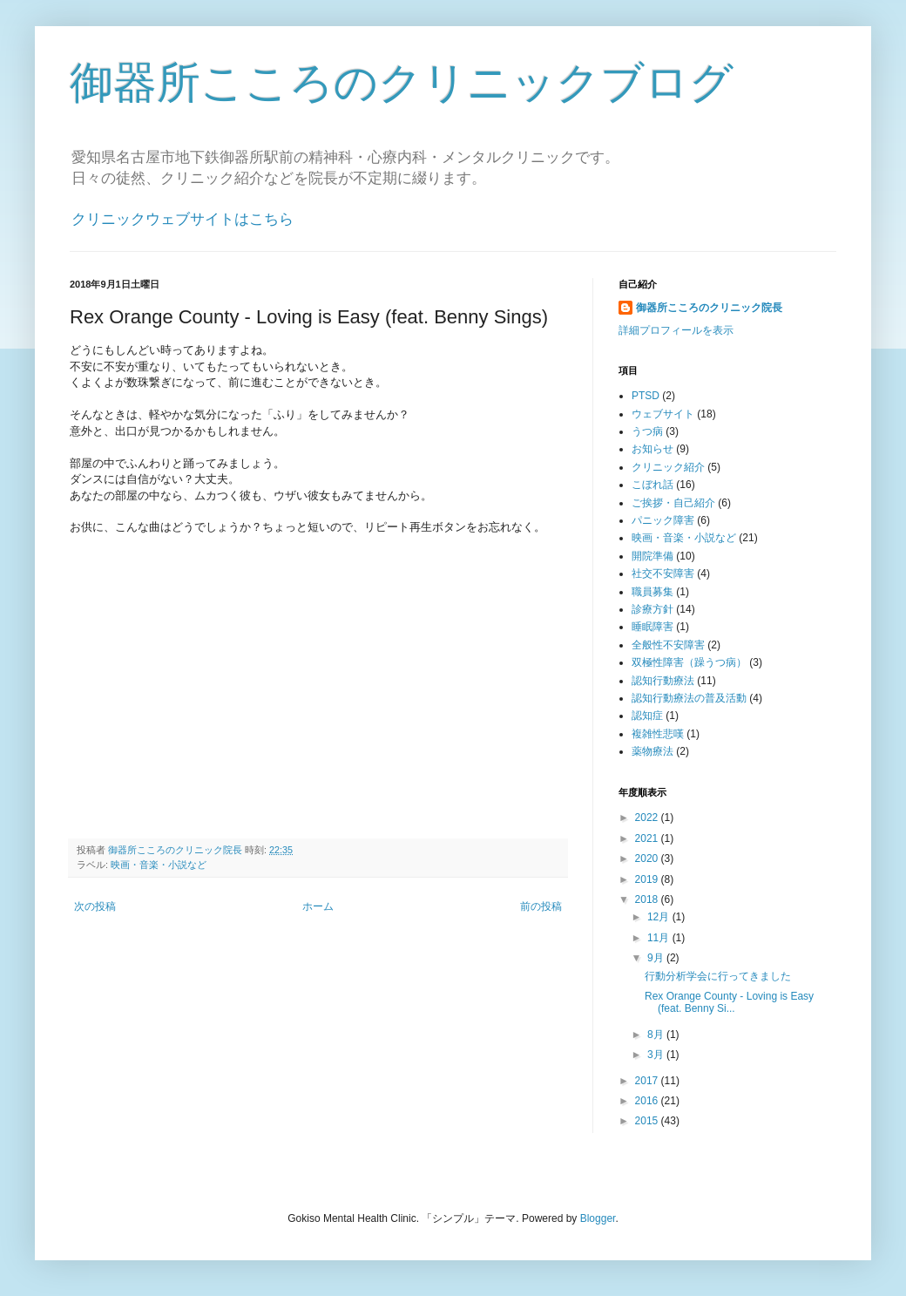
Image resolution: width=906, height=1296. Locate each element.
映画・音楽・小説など (158, 864)
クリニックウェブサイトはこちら (182, 219)
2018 (648, 899)
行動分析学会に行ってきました (718, 976)
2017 (648, 1081)
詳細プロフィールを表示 (676, 330)
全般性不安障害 (668, 645)
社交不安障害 (663, 573)
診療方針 (652, 609)
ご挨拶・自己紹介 (673, 503)
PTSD (645, 396)
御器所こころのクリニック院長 (709, 308)
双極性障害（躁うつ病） (689, 662)
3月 (656, 1054)
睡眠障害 (652, 627)
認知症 (647, 715)
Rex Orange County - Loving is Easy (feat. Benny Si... (729, 1002)
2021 (648, 838)
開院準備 (652, 556)
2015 (648, 1121)
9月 (656, 958)
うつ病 (647, 431)
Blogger (598, 1218)
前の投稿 (541, 906)
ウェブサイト (663, 414)
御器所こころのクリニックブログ (402, 82)
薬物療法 (652, 751)
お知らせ (652, 449)
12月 (660, 917)
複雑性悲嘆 (658, 734)
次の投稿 (95, 906)
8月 (656, 1034)
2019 (648, 879)
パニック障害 (663, 520)
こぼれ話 (652, 484)
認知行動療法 (663, 681)
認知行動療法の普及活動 (689, 698)
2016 (648, 1101)
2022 (648, 817)
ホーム (318, 906)
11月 (660, 938)
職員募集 (652, 592)
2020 (648, 858)
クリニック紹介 (668, 467)
